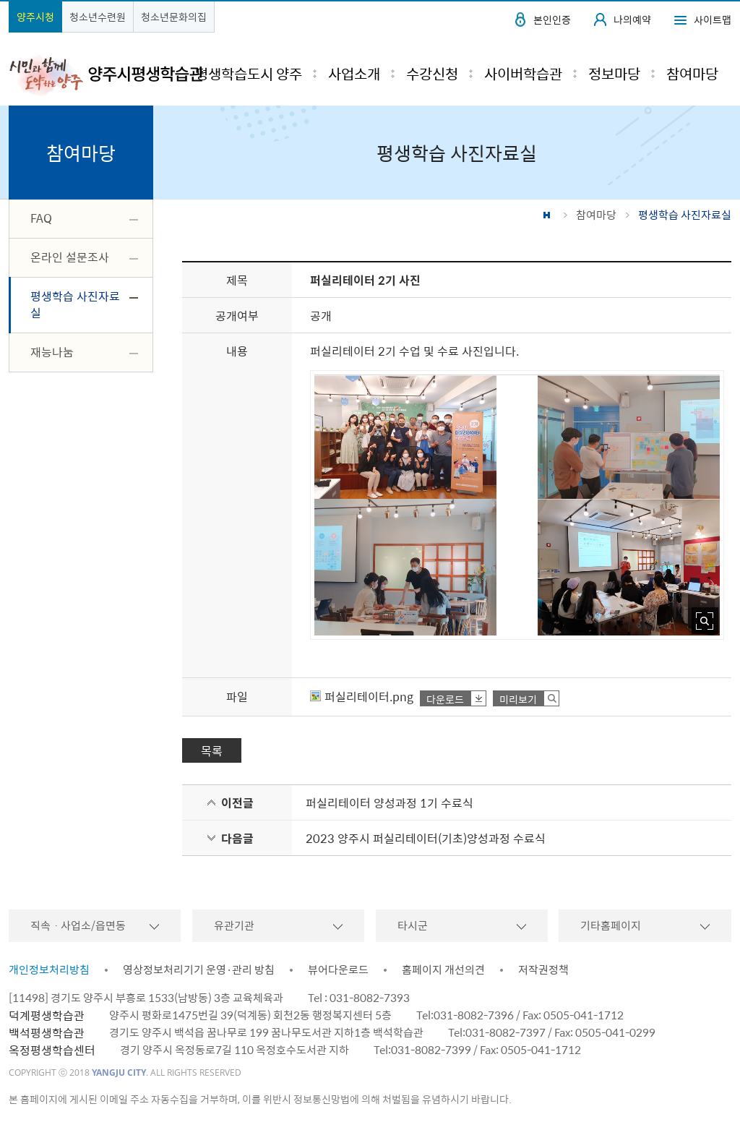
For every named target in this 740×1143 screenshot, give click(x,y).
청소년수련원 (97, 16)
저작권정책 (543, 969)
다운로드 (445, 698)
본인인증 (552, 19)
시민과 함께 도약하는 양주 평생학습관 (106, 74)
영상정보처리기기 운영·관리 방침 (199, 969)
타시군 (412, 925)
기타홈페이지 (610, 925)
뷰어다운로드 (338, 969)
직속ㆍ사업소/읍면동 (78, 925)
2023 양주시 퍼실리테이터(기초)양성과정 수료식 (426, 838)
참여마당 (596, 215)
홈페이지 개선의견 (443, 969)
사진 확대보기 (705, 621)
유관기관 (234, 925)
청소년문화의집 (174, 16)
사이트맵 (712, 19)
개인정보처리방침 (49, 969)
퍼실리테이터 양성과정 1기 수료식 (389, 802)
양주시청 (35, 16)
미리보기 (518, 698)
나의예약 (632, 19)
